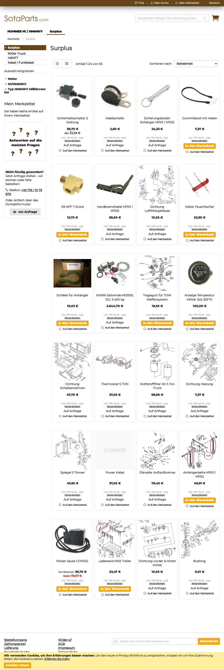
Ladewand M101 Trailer (115, 561)
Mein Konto (161, 2)
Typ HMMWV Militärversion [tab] (25, 91)
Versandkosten (72, 140)
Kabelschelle (115, 118)
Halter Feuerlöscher (199, 206)
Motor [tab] (12, 79)
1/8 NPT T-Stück (72, 206)
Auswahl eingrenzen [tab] (19, 71)
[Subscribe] (209, 641)
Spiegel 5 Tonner (72, 472)
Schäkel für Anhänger (72, 295)
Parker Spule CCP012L (72, 561)
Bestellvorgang (15, 640)
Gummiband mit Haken (199, 118)
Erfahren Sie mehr (57, 659)
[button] (214, 3)
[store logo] (26, 18)
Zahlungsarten (15, 644)
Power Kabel (115, 472)
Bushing (199, 561)
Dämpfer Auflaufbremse (157, 472)
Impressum (66, 648)
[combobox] (172, 18)
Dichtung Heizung (199, 384)
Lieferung (11, 648)
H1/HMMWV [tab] (17, 84)
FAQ (141, 2)
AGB (61, 644)
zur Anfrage (27, 211)
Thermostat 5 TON (114, 384)
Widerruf (64, 640)
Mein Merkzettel (189, 2)
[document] (112, 661)
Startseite (13, 38)
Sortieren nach (160, 63)
